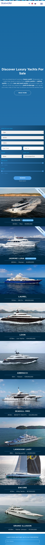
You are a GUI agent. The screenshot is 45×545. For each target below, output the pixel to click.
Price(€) (4, 160)
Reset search (22, 180)
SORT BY (26, 152)
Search (22, 177)
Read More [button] (22, 92)
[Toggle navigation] (41, 4)
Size (2, 168)
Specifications (7, 128)
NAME (3, 152)
